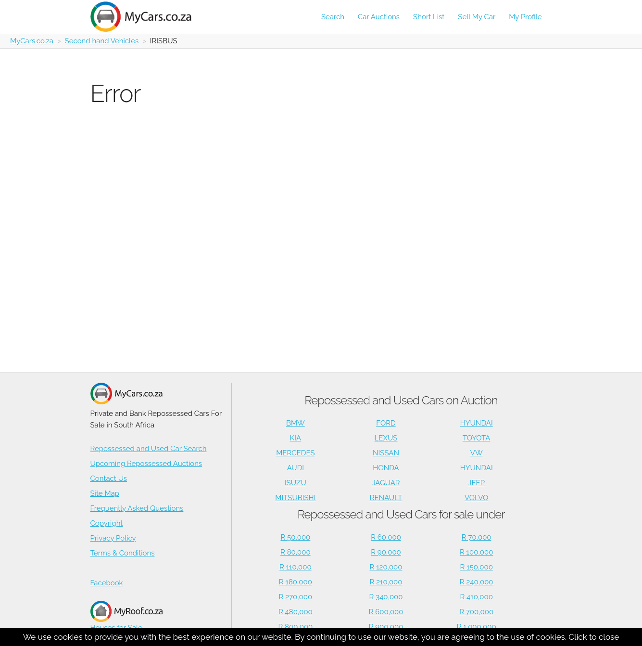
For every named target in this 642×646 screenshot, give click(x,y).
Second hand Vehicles (102, 41)
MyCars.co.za (31, 41)
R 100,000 (476, 552)
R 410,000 (476, 597)
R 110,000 (295, 567)
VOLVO (476, 497)
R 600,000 (386, 611)
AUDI (295, 468)
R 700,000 (476, 611)
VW (476, 453)
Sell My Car (476, 17)
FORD (385, 423)
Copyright (106, 523)
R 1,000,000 (476, 626)
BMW (295, 423)
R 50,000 (295, 537)
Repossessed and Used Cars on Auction (400, 400)
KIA (296, 438)
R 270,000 (296, 597)
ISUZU (295, 482)
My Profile (525, 17)
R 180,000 (295, 582)
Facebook (106, 583)
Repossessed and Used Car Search (148, 448)
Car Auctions (379, 17)
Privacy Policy (113, 538)
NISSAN (386, 453)
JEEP (476, 482)
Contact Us (108, 478)
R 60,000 (386, 537)
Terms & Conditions (122, 553)
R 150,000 (476, 567)
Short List (428, 17)
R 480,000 (295, 611)
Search (332, 17)
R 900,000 (386, 626)
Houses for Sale (126, 616)
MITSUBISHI (295, 497)
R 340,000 (386, 597)
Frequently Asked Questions (137, 508)
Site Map (104, 493)
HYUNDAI (476, 423)
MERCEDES (295, 453)
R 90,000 (386, 552)
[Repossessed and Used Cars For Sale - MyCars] (146, 16)
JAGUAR (386, 482)
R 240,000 (476, 582)
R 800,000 (295, 626)
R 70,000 (476, 537)
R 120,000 (386, 567)
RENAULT (386, 497)
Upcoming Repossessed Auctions (146, 463)
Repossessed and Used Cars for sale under (400, 514)
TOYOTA (477, 438)
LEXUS (386, 438)
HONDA (386, 468)
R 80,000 (295, 552)
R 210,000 (386, 582)
